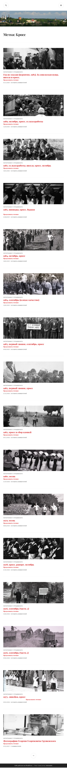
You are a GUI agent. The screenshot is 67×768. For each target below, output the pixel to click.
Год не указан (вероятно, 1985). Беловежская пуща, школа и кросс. (31, 76)
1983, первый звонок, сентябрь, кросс (23, 344)
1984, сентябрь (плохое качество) (21, 300)
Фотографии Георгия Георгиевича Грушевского (29, 741)
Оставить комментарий (19, 82)
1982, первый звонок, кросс (18, 388)
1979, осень (9, 520)
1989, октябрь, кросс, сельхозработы (23, 121)
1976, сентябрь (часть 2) (16, 608)
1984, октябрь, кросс (14, 255)
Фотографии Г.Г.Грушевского (13, 72)
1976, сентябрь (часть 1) (16, 653)
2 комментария (16, 746)
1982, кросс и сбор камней (17, 432)
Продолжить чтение (11, 80)
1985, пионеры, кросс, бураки (19, 209)
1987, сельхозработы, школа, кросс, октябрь (27, 165)
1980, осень (9, 476)
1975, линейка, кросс (14, 697)
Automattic (49, 766)
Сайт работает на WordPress (23, 766)
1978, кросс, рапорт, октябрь (18, 564)
